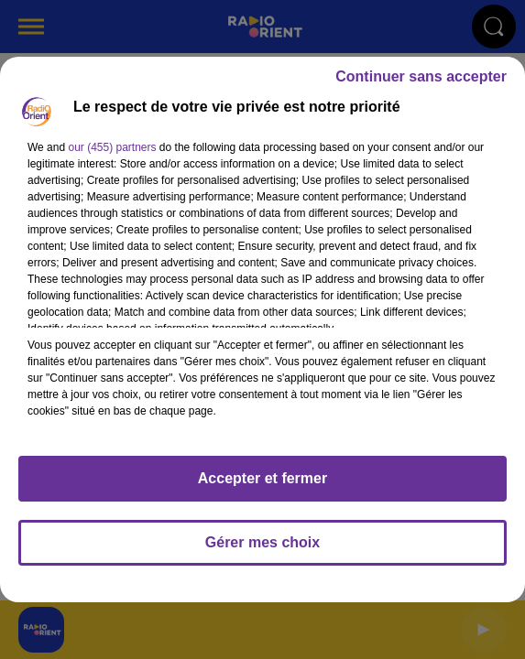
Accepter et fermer (262, 478)
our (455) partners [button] (112, 147)
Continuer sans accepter (421, 76)
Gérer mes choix (262, 542)
